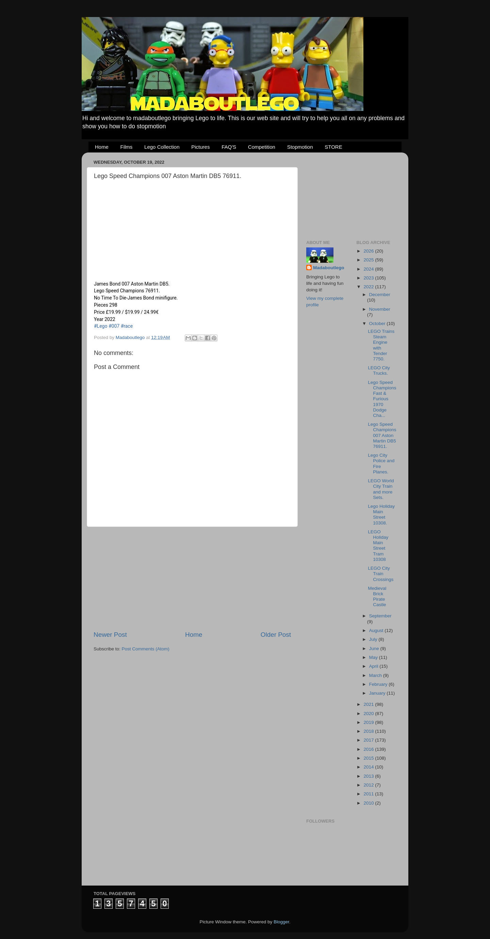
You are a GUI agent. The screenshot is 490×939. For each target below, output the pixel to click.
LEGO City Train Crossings (380, 574)
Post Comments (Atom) (145, 648)
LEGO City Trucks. (379, 370)
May (374, 657)
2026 (369, 251)
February (379, 684)
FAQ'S (229, 147)
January (378, 693)
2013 (369, 776)
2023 (369, 277)
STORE (333, 147)
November (379, 309)
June (374, 648)
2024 (369, 269)
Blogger (281, 921)
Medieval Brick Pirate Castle (377, 597)
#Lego (100, 326)
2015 (369, 758)
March (376, 675)
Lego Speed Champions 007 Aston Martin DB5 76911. (382, 435)
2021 (369, 704)
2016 (369, 749)
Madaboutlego (328, 267)
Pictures (200, 147)
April (374, 666)
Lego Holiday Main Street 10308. (381, 514)
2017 (369, 740)
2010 (369, 803)
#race (127, 326)
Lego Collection (161, 147)
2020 (369, 713)
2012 (369, 785)
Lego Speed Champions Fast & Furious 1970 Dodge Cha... (382, 399)
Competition (261, 147)
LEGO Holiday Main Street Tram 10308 (378, 545)
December (379, 294)
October (378, 323)
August (377, 630)
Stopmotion (300, 147)
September (380, 615)
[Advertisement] (192, 578)
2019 (369, 722)
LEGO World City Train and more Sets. (381, 489)
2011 (369, 793)
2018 (369, 731)
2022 (369, 286)
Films (126, 147)
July (374, 639)
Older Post (276, 634)
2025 (369, 259)
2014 (369, 767)
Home (102, 147)
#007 (114, 326)
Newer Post (110, 634)
